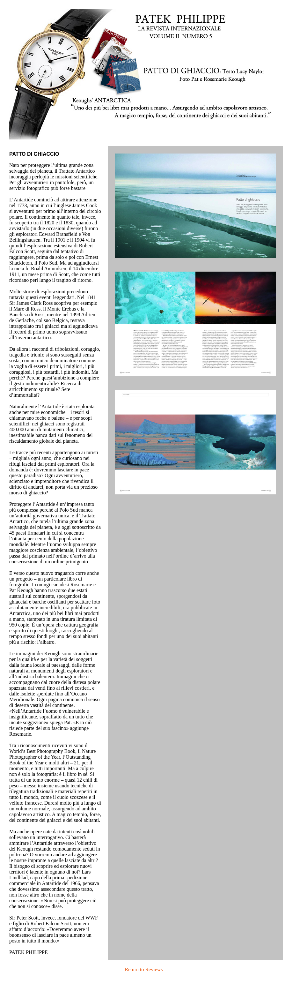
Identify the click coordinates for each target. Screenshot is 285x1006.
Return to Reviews (144, 969)
